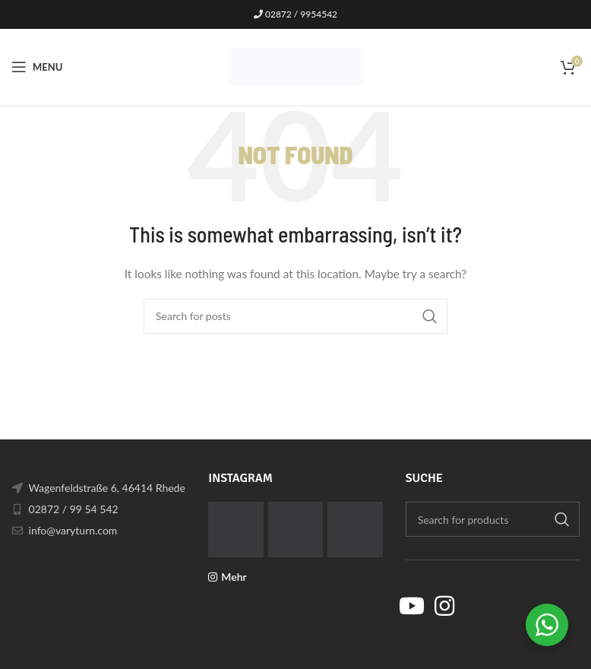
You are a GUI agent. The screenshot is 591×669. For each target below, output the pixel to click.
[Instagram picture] (235, 529)
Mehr (233, 576)
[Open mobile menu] (37, 67)
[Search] (295, 316)
